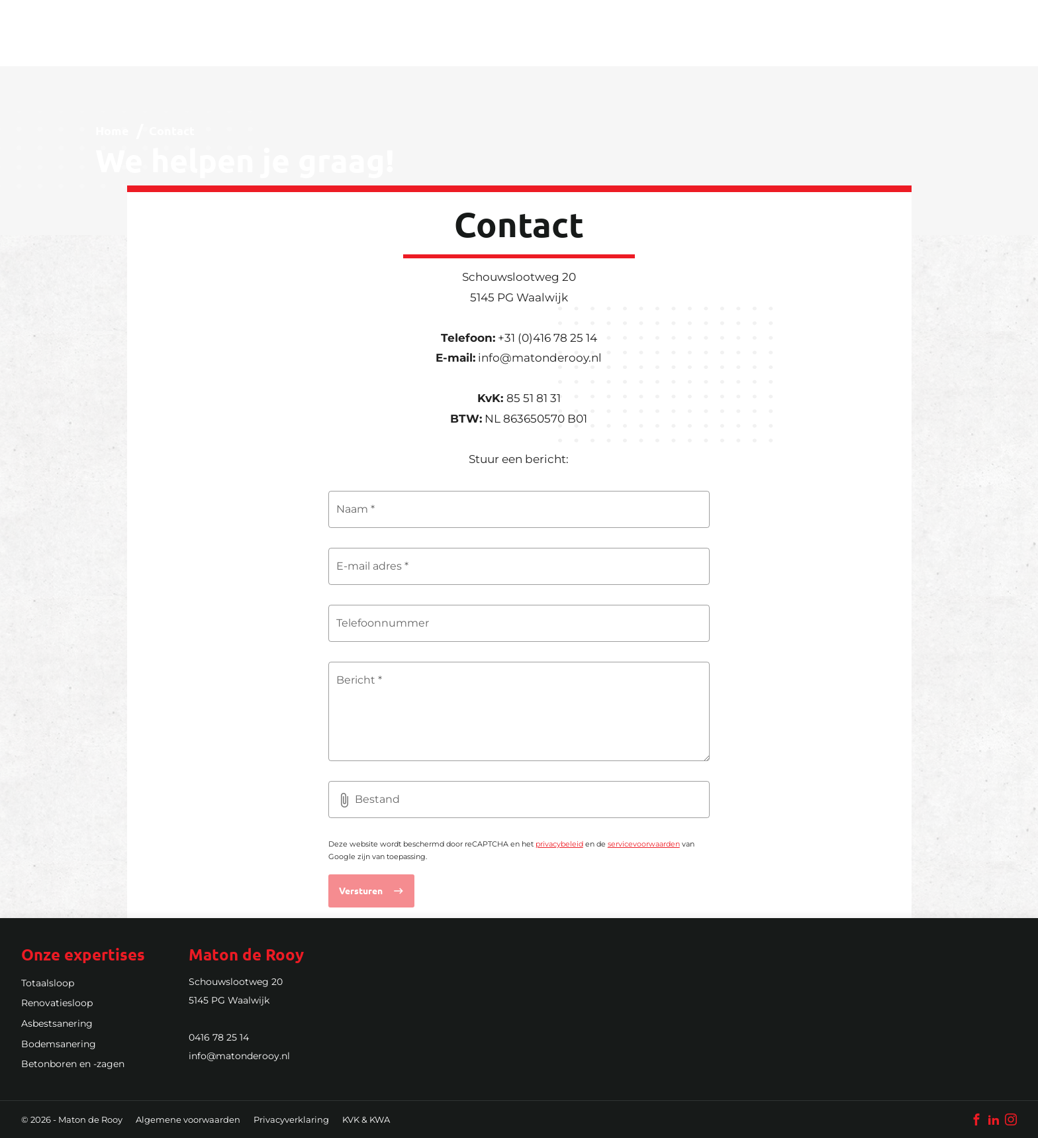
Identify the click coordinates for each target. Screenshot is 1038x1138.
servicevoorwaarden (644, 844)
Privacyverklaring (291, 1120)
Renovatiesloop (57, 1003)
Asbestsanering (57, 1023)
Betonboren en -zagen (72, 1064)
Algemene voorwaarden (188, 1120)
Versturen (361, 890)
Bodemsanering (58, 1044)
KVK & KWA (366, 1120)
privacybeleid (559, 844)
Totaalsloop (47, 983)
